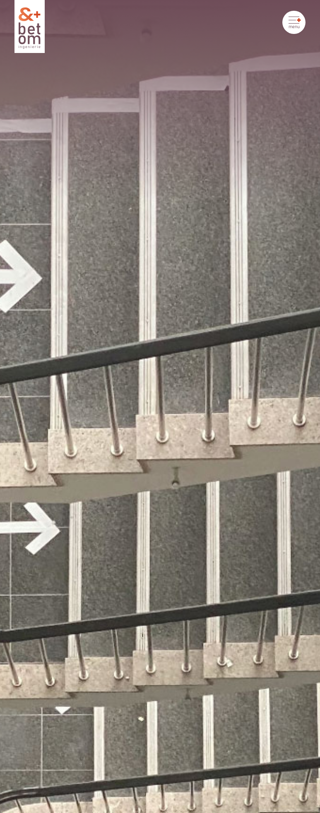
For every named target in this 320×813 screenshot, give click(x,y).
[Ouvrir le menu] (294, 22)
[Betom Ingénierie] (29, 26)
